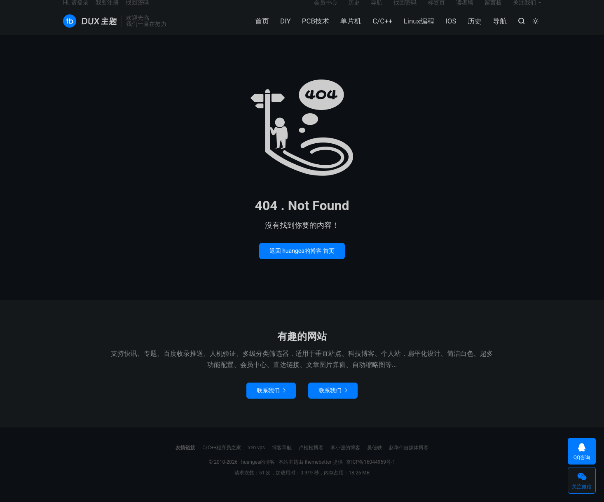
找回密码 (405, 10)
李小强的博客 (345, 457)
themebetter (317, 471)
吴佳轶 (374, 457)
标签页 (436, 10)
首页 (260, 29)
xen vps (256, 457)
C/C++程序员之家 (221, 457)
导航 (498, 29)
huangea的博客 (90, 29)
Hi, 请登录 (76, 10)
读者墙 (464, 10)
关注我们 (524, 10)
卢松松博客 (311, 457)
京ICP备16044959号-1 (370, 471)
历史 (473, 29)
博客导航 (282, 457)
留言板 (493, 10)
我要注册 (107, 10)
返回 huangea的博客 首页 (302, 260)
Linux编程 (417, 29)
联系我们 (271, 400)
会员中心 (325, 10)
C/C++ (381, 29)
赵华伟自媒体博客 (408, 457)
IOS (449, 29)
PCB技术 (313, 29)
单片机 (349, 29)
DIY (284, 29)
